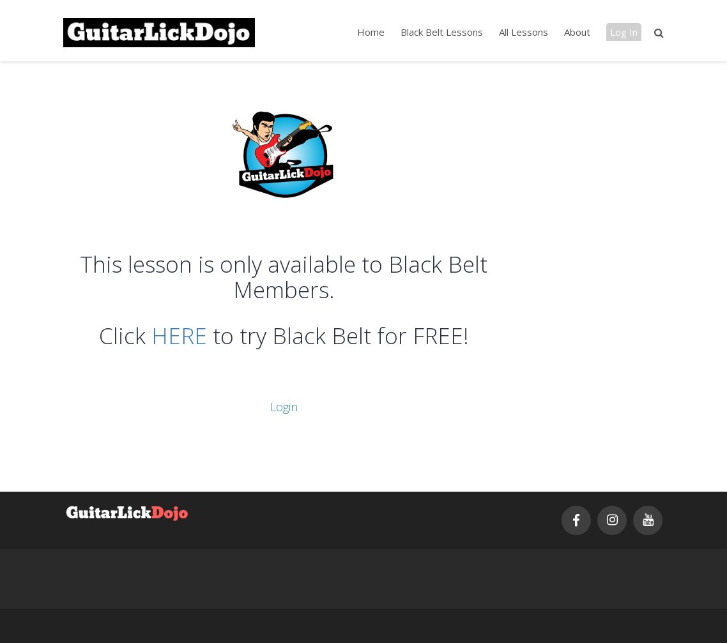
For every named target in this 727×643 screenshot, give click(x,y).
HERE (179, 336)
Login (284, 406)
